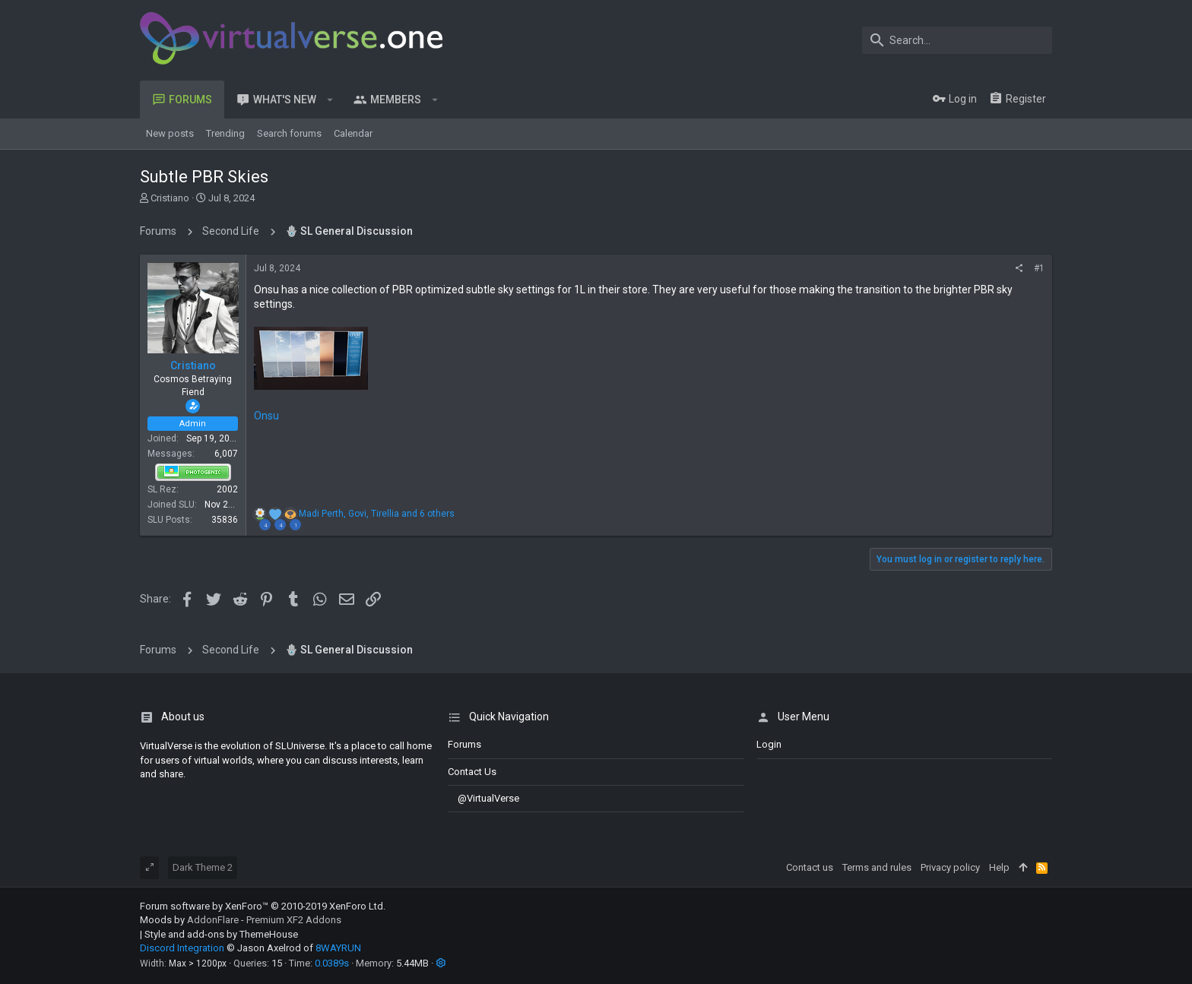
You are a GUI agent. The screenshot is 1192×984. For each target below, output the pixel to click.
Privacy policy (950, 867)
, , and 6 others (377, 513)
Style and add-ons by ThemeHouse (221, 934)
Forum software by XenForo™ (262, 906)
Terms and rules (876, 867)
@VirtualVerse (483, 798)
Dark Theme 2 (203, 867)
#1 (1039, 268)
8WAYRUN (338, 948)
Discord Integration (182, 948)
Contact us (472, 771)
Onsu (266, 416)
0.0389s (332, 963)
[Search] (957, 40)
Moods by (240, 919)
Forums (464, 744)
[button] (330, 99)
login (768, 744)
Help (999, 867)
